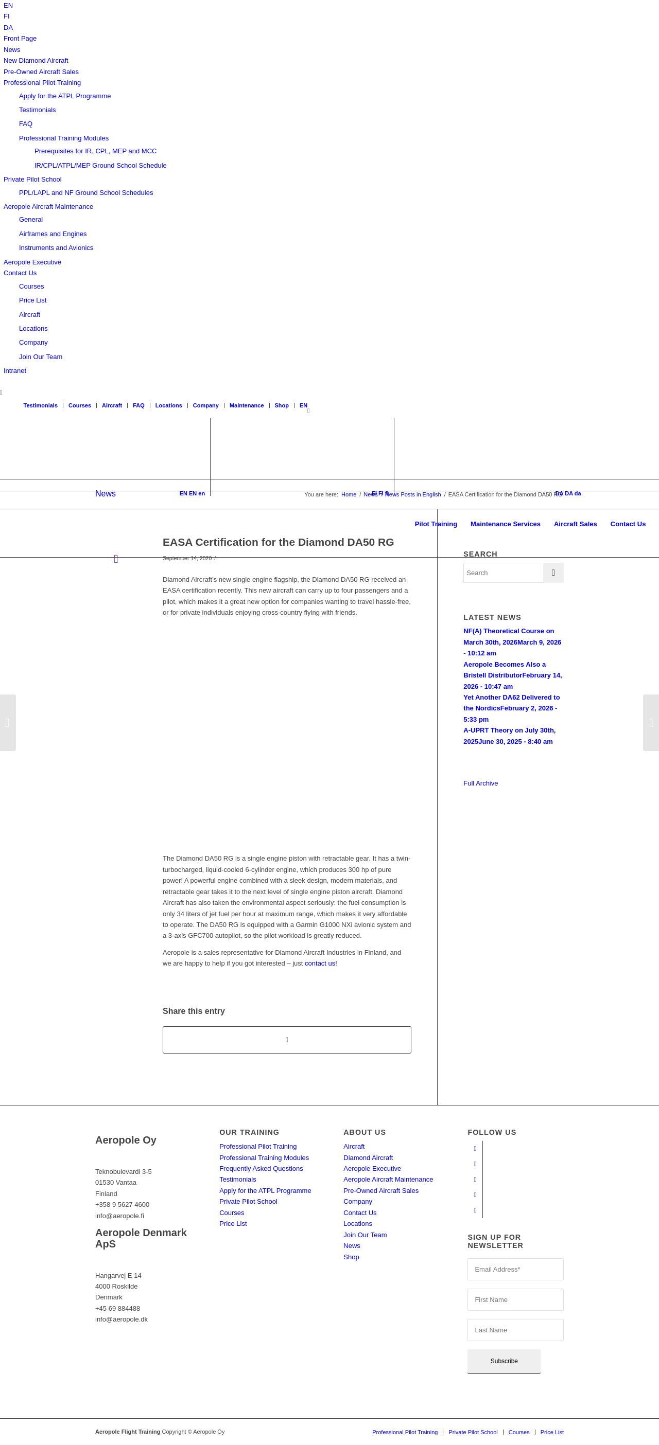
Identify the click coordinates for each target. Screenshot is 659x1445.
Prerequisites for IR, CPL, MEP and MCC (95, 151)
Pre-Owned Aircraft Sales (41, 72)
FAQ (25, 124)
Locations (33, 328)
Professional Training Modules (64, 138)
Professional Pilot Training (42, 82)
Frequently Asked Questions (261, 1168)
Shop (282, 405)
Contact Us (20, 273)
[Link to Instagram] (474, 1179)
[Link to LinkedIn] (474, 1195)
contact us (320, 963)
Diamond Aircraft (368, 1158)
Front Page (20, 38)
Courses (31, 286)
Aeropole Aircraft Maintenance (48, 206)
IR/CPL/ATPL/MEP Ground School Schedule (100, 165)
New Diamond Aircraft (36, 60)
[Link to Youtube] (474, 1164)
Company (33, 342)
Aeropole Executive (32, 262)
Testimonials (37, 110)
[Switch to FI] (7, 16)
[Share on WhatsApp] (287, 1040)
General (31, 219)
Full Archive (480, 783)
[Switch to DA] (8, 27)
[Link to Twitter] (474, 1210)
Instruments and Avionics (56, 248)
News (12, 49)
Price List (32, 300)
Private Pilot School (33, 179)
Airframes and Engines (53, 234)
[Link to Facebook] (474, 1148)
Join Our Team (40, 357)
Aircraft (29, 314)
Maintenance (247, 405)
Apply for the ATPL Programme (65, 96)
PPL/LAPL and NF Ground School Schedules (86, 193)
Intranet (15, 370)
